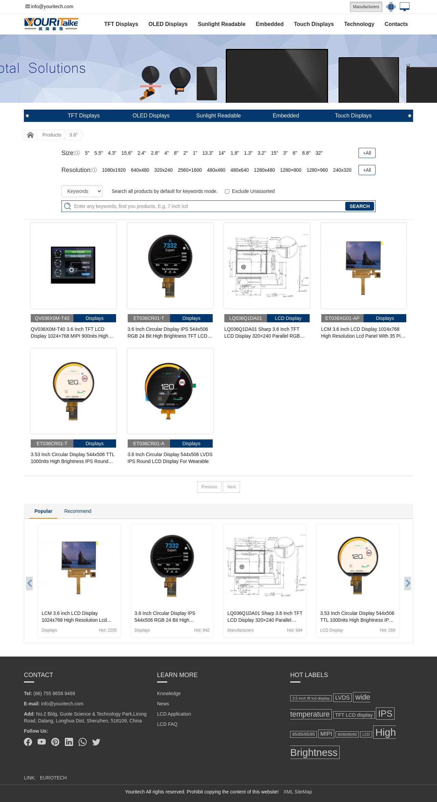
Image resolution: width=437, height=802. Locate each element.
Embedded (270, 24)
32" (319, 153)
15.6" (127, 153)
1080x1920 (114, 170)
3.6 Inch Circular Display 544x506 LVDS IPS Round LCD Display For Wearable (170, 458)
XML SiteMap (297, 791)
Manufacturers (366, 6)
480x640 (239, 170)
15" (274, 153)
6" (295, 153)
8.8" (306, 153)
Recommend (77, 511)
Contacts (396, 24)
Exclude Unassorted (253, 191)
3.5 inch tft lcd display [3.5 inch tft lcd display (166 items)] (311, 698)
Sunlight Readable (222, 24)
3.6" (73, 135)
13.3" (207, 153)
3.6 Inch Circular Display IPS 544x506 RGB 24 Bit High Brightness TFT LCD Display (168, 332)
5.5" (99, 153)
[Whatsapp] (83, 742)
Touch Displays (314, 24)
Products (51, 135)
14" (222, 153)
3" (285, 153)
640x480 (140, 170)
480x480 (216, 170)
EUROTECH (53, 777)
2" (185, 153)
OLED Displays (168, 24)
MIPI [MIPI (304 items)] (326, 734)
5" (87, 153)
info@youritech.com (49, 6)
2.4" (142, 153)
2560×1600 (190, 170)
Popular (43, 511)
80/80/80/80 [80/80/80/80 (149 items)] (347, 734)
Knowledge (169, 693)
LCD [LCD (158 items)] (366, 734)
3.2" (261, 153)
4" (167, 153)
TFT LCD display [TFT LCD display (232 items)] (354, 715)
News (163, 703)
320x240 (163, 170)
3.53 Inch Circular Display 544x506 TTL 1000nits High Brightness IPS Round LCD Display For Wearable (72, 458)
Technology (359, 24)
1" (195, 153)
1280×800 (290, 170)
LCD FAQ (167, 724)
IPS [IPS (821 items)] (385, 713)
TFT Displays (121, 24)
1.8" (235, 153)
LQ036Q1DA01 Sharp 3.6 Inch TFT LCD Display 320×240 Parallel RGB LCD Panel (262, 332)
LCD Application (174, 714)
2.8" (155, 153)
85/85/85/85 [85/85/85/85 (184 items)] (303, 734)
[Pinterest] (55, 742)
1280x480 (264, 170)
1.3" (248, 153)
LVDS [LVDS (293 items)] (342, 697)
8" (176, 153)
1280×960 (317, 170)
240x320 (342, 170)
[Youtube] (42, 742)
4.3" (112, 153)
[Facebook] (28, 742)
